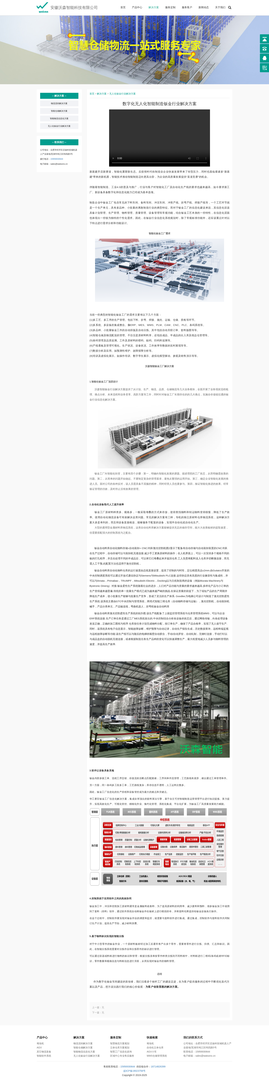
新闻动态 (203, 7)
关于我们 (220, 7)
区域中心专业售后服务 (122, 1055)
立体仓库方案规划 (119, 1047)
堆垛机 (40, 1043)
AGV (39, 1047)
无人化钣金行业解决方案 (59, 126)
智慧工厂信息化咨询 (121, 1051)
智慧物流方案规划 (119, 1043)
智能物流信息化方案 (59, 118)
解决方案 (154, 7)
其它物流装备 (44, 1051)
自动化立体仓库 (155, 1047)
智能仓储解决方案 (59, 111)
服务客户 (187, 7)
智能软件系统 (44, 1055)
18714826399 (158, 1066)
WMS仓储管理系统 (157, 1055)
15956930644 (56, 159)
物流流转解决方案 (59, 103)
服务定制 (170, 7)
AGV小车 (152, 1051)
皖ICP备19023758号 (134, 1070)
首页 (123, 7)
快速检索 (152, 1037)
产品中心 (137, 7)
